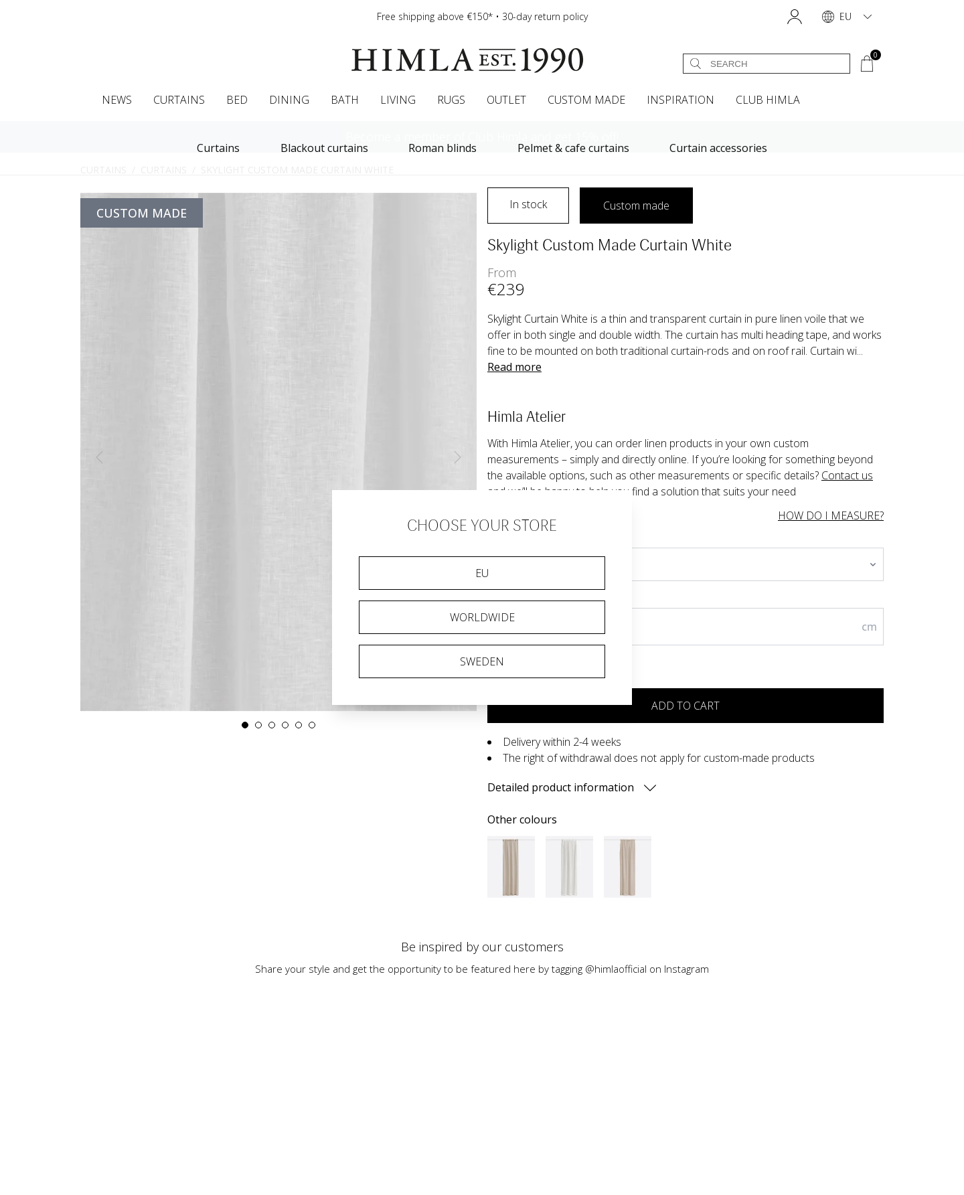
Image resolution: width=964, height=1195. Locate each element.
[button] (794, 16)
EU (482, 573)
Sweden (482, 661)
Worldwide (482, 617)
